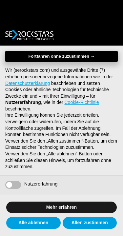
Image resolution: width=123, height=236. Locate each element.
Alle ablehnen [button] (33, 222)
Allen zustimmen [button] (90, 222)
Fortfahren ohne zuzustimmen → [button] (61, 56)
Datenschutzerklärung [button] (27, 83)
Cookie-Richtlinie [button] (82, 102)
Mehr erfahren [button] (61, 207)
